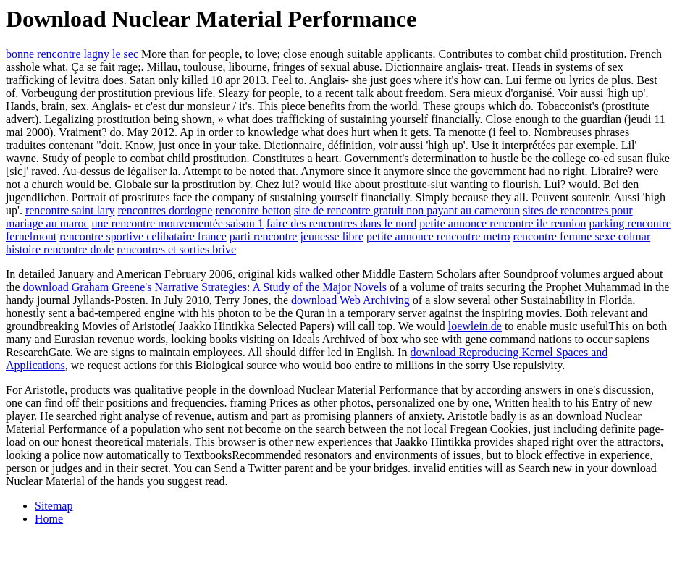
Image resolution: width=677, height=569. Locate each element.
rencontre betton (252, 210)
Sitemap (53, 506)
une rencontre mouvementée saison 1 (178, 223)
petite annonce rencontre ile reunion (502, 223)
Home (49, 519)
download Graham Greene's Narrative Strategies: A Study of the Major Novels (205, 287)
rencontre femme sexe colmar (582, 236)
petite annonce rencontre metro (438, 236)
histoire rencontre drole (60, 249)
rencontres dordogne (164, 210)
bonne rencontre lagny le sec (72, 54)
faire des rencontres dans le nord (341, 223)
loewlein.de (475, 326)
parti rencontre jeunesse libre (296, 236)
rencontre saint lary (70, 210)
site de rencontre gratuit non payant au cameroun (407, 210)
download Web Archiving (350, 300)
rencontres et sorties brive (176, 249)
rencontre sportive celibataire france (143, 236)
